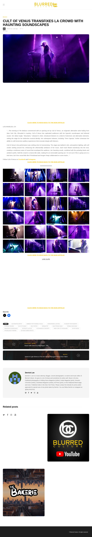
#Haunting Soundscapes (11, 328)
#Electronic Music (58, 326)
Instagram (31, 159)
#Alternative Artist (16, 323)
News (34, 343)
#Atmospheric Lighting (53, 323)
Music (5, 17)
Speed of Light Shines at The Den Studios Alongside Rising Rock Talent (46, 356)
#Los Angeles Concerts (42, 328)
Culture (27, 343)
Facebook (21, 159)
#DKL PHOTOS (34, 326)
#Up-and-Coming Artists (27, 330)
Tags (5, 323)
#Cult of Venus (22, 326)
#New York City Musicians (61, 328)
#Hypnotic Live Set (27, 328)
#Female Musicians (72, 326)
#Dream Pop (45, 326)
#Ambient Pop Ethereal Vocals (34, 323)
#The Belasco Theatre (10, 330)
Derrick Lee (9, 28)
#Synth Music (75, 328)
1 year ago (15, 28)
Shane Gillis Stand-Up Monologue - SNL (36, 345)
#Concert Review (9, 326)
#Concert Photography (70, 323)
